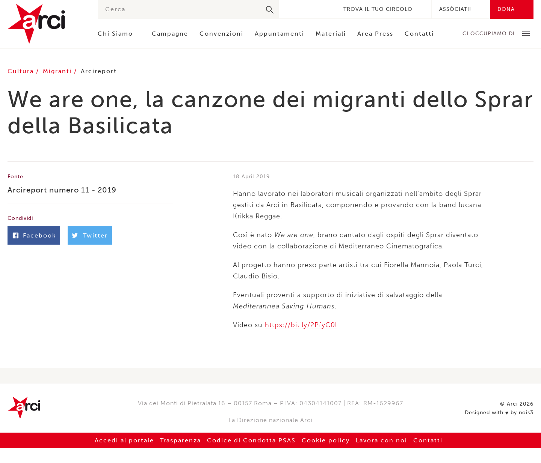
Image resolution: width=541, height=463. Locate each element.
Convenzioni (221, 33)
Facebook (291, 9)
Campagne (170, 33)
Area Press (375, 33)
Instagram (314, 9)
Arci (45, 24)
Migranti (58, 71)
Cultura (22, 71)
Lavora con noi (381, 440)
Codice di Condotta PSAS (251, 440)
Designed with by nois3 (499, 412)
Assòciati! (455, 9)
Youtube (325, 9)
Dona (506, 9)
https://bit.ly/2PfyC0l (301, 325)
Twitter (302, 9)
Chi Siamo (115, 33)
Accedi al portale (124, 440)
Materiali (331, 33)
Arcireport (99, 71)
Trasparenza (180, 440)
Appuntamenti (279, 33)
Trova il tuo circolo (378, 9)
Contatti (419, 33)
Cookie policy (326, 440)
